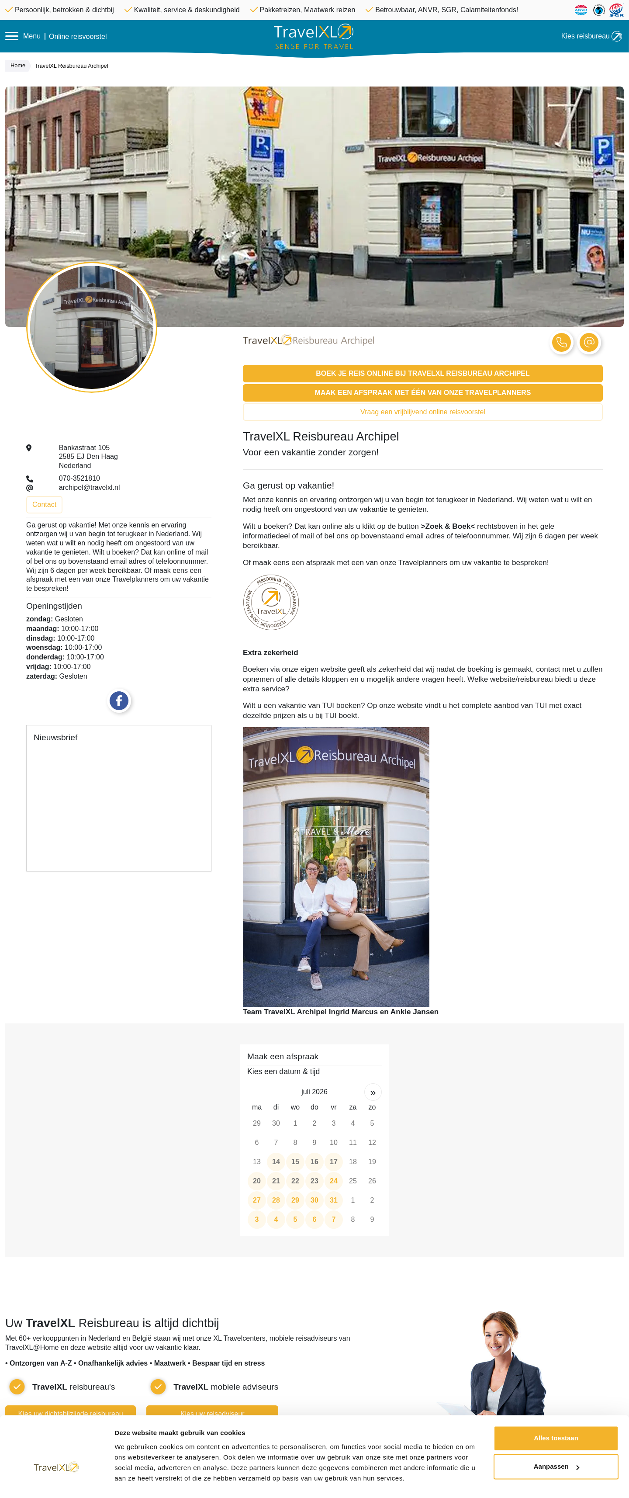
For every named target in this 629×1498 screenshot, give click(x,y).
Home (20, 66)
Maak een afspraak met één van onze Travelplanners (423, 392)
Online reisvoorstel (78, 36)
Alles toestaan (556, 1416)
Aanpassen (556, 1445)
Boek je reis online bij (423, 373)
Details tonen (135, 1480)
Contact (44, 504)
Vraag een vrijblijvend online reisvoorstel (422, 412)
